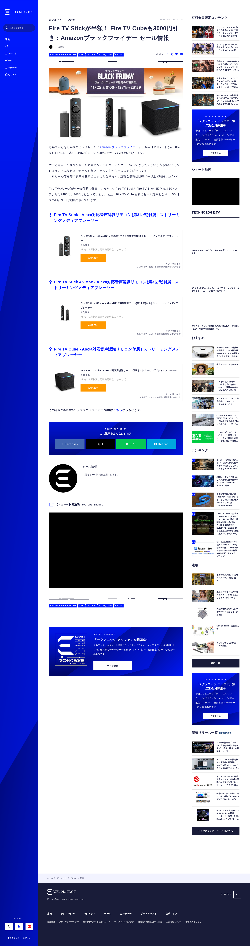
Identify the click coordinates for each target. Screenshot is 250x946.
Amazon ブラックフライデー (119, 147)
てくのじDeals (105, 54)
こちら (117, 410)
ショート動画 (68, 504)
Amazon (93, 258)
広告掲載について (174, 922)
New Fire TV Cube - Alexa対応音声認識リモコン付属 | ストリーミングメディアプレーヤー (129, 370)
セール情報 (59, 47)
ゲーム (8, 60)
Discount (91, 54)
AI (6, 46)
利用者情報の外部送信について (97, 922)
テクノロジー (68, 914)
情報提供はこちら (194, 922)
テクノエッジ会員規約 (124, 922)
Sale (81, 54)
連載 (7, 39)
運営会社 (51, 922)
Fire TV (118, 54)
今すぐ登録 (112, 665)
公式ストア (11, 74)
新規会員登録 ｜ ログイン (19, 938)
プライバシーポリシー (69, 922)
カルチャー (11, 67)
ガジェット (11, 53)
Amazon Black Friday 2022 (63, 54)
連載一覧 (215, 663)
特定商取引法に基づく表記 (150, 922)
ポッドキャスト (149, 914)
